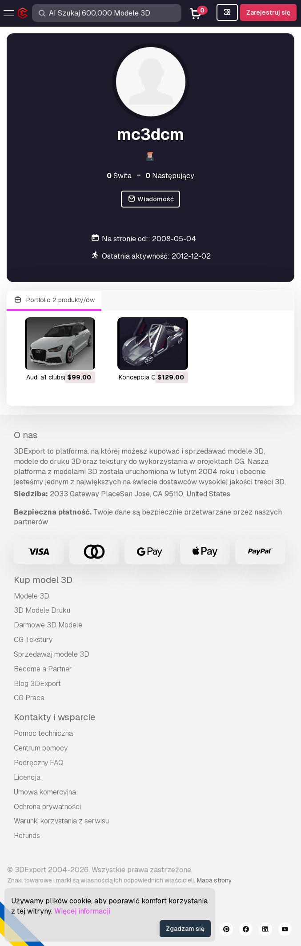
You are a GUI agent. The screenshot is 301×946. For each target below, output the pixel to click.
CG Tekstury (33, 639)
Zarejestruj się (268, 12)
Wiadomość (150, 199)
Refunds (27, 835)
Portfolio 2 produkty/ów (54, 300)
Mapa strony (214, 880)
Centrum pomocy (41, 748)
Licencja (27, 777)
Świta (119, 175)
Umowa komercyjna (45, 792)
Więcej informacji (82, 911)
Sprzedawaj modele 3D (51, 654)
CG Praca (29, 698)
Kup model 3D (43, 580)
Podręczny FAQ (39, 762)
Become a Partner (43, 669)
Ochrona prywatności (47, 806)
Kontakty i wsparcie (54, 717)
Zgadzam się (185, 929)
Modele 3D (31, 596)
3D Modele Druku (42, 610)
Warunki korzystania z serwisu (61, 821)
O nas (26, 435)
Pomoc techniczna (43, 733)
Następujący (169, 175)
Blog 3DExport (37, 683)
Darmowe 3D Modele (48, 625)
